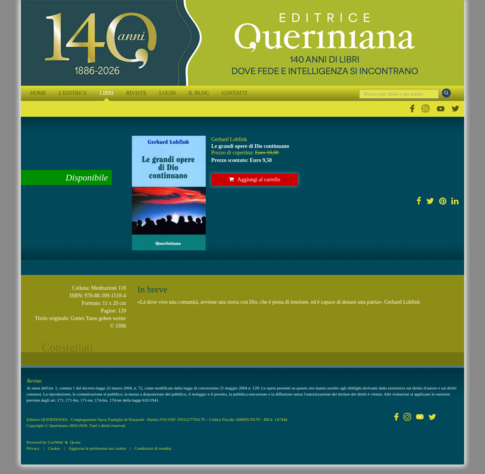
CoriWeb (55, 442)
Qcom (75, 442)
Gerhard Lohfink (229, 139)
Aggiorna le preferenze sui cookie (97, 448)
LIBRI (107, 93)
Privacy (33, 448)
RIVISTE (136, 93)
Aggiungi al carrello (254, 179)
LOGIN (167, 93)
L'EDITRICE (73, 93)
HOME (38, 93)
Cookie (54, 448)
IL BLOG (198, 93)
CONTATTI (234, 93)
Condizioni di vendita (153, 448)
